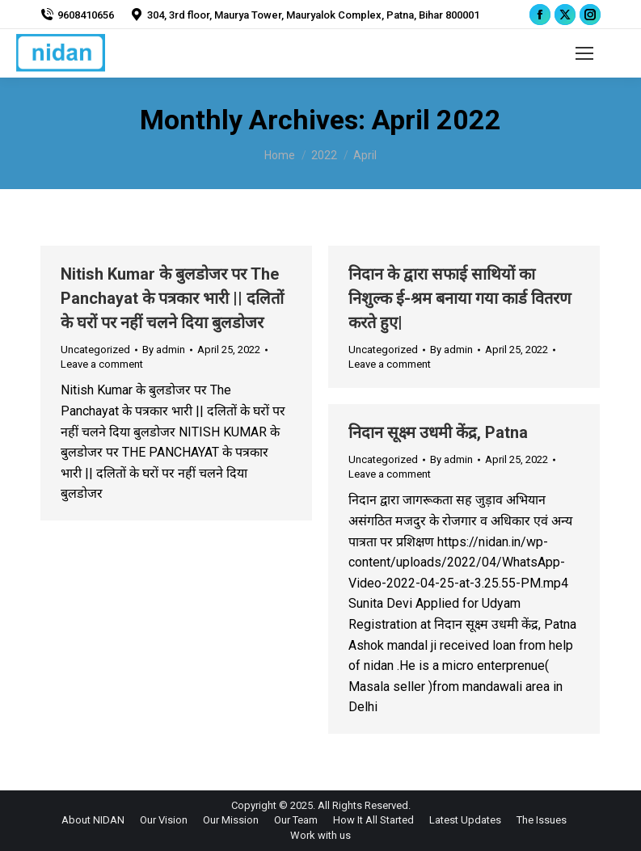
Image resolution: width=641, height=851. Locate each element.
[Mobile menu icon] (584, 53)
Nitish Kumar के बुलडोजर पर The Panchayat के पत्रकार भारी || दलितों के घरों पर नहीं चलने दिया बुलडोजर (172, 298)
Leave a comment (102, 364)
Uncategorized (95, 349)
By (163, 349)
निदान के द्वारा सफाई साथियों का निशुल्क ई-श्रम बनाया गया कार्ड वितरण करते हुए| (459, 298)
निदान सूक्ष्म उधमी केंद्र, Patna (438, 432)
